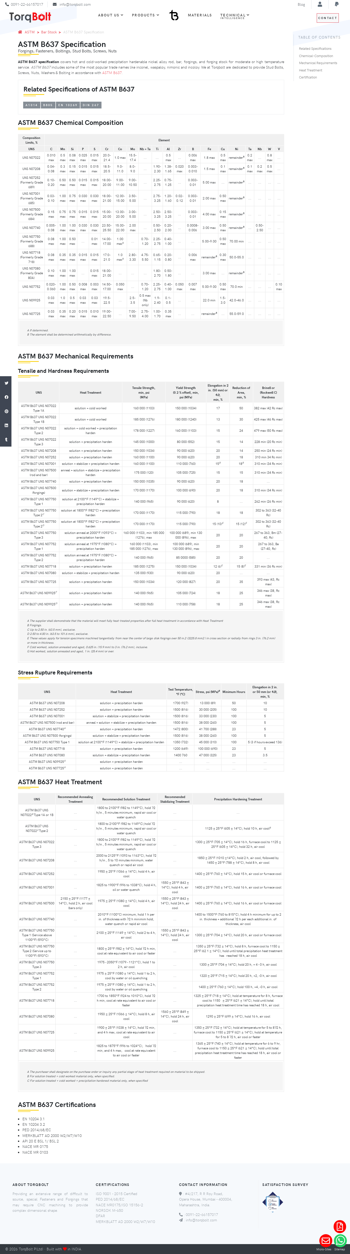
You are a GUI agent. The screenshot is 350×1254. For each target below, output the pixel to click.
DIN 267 (91, 105)
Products (145, 14)
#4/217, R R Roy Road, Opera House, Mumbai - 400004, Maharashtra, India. (205, 1199)
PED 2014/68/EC (110, 1199)
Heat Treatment (310, 70)
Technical (235, 16)
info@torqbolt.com (75, 4)
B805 (48, 105)
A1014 (32, 105)
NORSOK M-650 (109, 1210)
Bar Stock (49, 31)
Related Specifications (315, 48)
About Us (111, 14)
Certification (308, 77)
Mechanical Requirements (318, 62)
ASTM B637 (112, 72)
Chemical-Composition (316, 55)
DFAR (100, 1215)
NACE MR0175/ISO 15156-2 (119, 1204)
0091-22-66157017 (27, 4)
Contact (327, 18)
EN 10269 (68, 105)
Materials (200, 14)
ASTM (30, 31)
